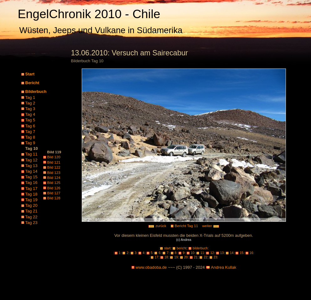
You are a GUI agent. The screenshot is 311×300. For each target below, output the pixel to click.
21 (196, 257)
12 (212, 253)
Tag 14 (31, 171)
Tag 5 (30, 120)
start (167, 248)
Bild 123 (53, 172)
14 (232, 253)
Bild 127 (53, 193)
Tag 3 (30, 108)
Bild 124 (53, 177)
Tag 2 (30, 103)
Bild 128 (53, 198)
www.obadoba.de (151, 267)
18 (166, 257)
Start (30, 74)
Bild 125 (53, 183)
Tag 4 (30, 114)
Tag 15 (31, 177)
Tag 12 (31, 160)
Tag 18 (31, 194)
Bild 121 (53, 162)
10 (192, 253)
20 (186, 257)
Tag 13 (31, 165)
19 (176, 257)
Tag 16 (31, 182)
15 (241, 253)
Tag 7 (30, 131)
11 (202, 253)
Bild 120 (53, 157)
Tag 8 (30, 137)
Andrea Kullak (223, 267)
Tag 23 (31, 222)
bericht (181, 248)
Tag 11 (31, 154)
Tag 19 (31, 199)
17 (156, 257)
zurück (157, 226)
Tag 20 (31, 205)
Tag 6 (30, 126)
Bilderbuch (36, 91)
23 (215, 257)
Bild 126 (53, 188)
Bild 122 (53, 167)
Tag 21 (31, 211)
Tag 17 (31, 188)
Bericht (32, 82)
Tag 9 (30, 142)
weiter (210, 226)
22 (205, 257)
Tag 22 (31, 217)
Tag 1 (30, 97)
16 (251, 253)
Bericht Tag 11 (186, 226)
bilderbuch (200, 248)
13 (222, 253)
